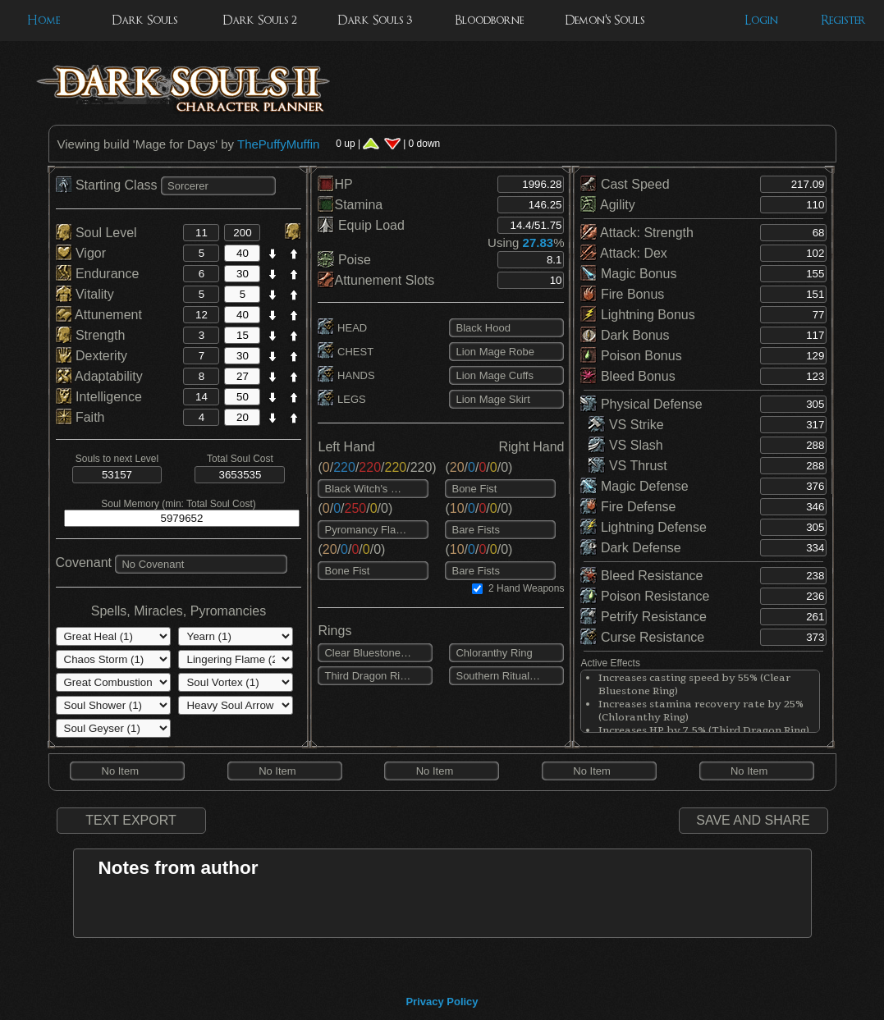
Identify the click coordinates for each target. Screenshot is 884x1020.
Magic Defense (634, 486)
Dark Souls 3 (374, 20)
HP (335, 184)
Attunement (99, 315)
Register (843, 20)
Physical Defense (641, 404)
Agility (607, 205)
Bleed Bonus (627, 376)
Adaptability (99, 376)
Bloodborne (489, 20)
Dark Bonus (624, 335)
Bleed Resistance (641, 576)
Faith (80, 417)
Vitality (85, 294)
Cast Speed (624, 184)
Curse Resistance (642, 637)
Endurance (98, 274)
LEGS (341, 399)
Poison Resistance (644, 596)
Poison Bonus (630, 356)
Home (43, 20)
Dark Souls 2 (259, 20)
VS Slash (625, 445)
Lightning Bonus (637, 315)
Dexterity (92, 356)
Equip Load (361, 225)
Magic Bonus (628, 274)
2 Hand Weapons (526, 588)
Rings (334, 631)
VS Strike (626, 425)
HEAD (342, 328)
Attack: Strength (636, 233)
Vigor (81, 253)
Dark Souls (144, 20)
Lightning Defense (643, 527)
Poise (344, 260)
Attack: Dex (623, 253)
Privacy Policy (441, 1001)
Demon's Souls (604, 20)
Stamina (350, 205)
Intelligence (99, 397)
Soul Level (96, 233)
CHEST (345, 351)
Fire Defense (628, 507)
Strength (91, 335)
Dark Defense (630, 548)
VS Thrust (627, 466)
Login (761, 20)
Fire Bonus (622, 294)
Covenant (84, 562)
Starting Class (108, 185)
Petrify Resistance (643, 617)
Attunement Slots (376, 280)
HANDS (346, 375)
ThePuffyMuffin (278, 144)
